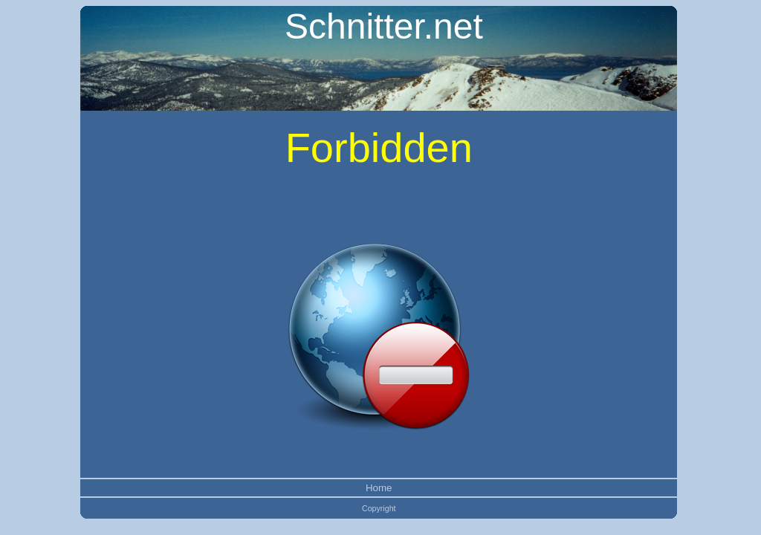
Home (379, 487)
